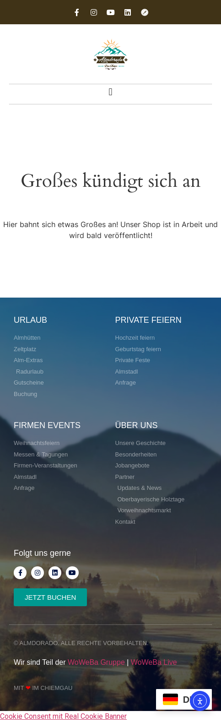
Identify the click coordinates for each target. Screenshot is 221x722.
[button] (110, 91)
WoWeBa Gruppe (96, 662)
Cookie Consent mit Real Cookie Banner (63, 716)
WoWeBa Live (154, 662)
